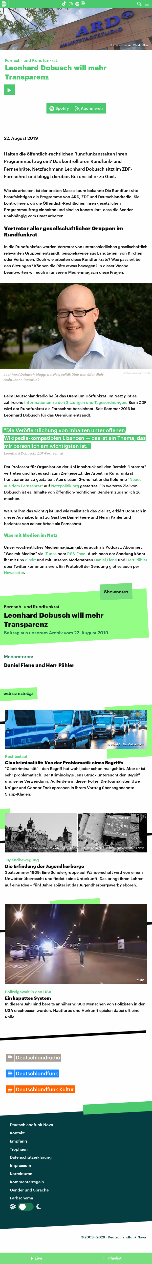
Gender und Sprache (29, 1189)
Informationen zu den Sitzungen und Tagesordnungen (75, 402)
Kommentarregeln (27, 1181)
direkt (30, 559)
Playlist (115, 1258)
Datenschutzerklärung (31, 1157)
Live (38, 1258)
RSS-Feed (76, 553)
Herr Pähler (136, 559)
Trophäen (19, 1149)
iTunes (50, 553)
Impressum (20, 1165)
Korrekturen (21, 1173)
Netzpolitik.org (65, 485)
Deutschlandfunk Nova (31, 1124)
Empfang (18, 1141)
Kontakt (17, 1132)
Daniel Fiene (105, 559)
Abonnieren (89, 108)
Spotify (59, 108)
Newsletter (14, 572)
